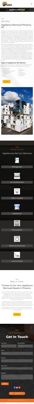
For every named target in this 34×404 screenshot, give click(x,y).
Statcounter (3, 403)
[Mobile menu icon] (31, 4)
